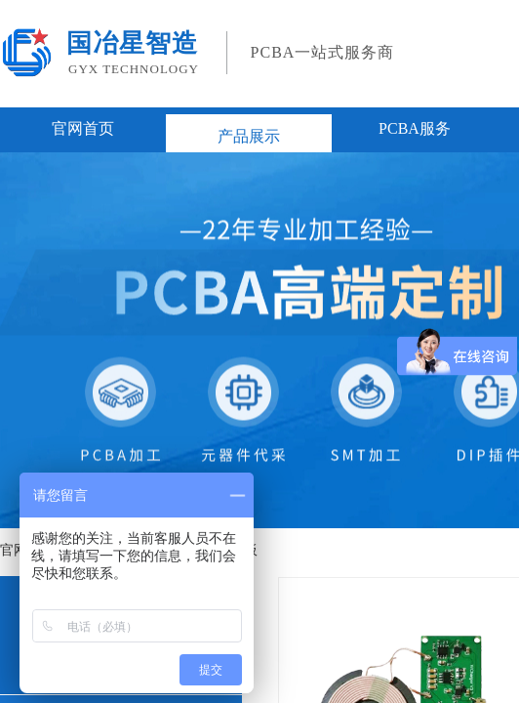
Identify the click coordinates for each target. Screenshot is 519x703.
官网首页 (83, 128)
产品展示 (249, 136)
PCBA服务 (415, 128)
